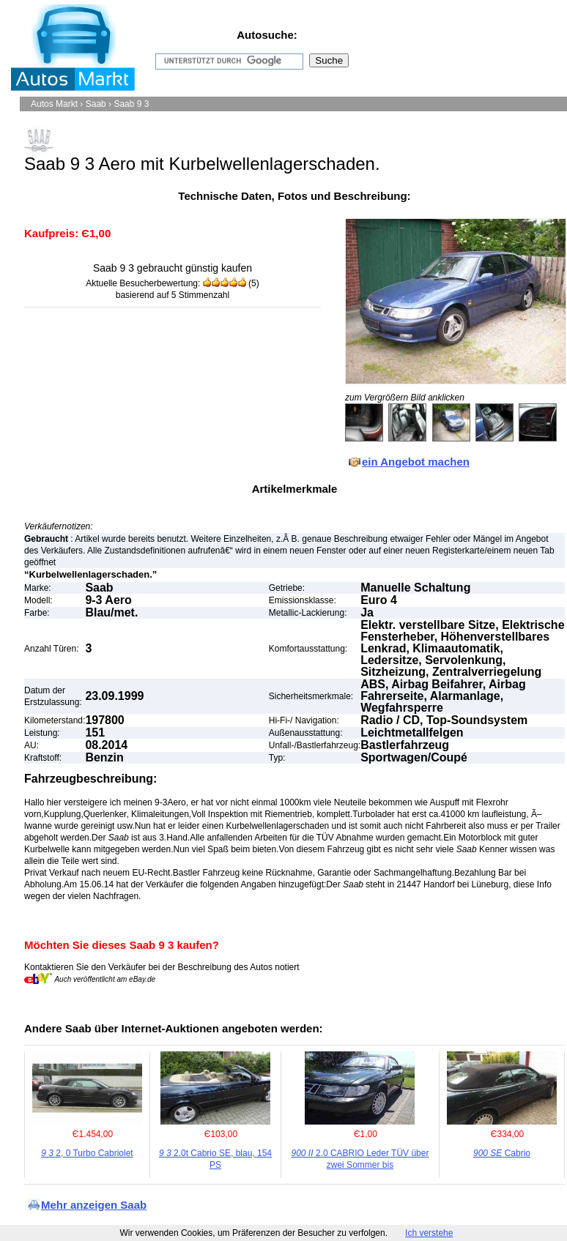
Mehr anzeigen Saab (94, 1205)
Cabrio (501, 1153)
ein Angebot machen (416, 461)
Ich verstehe (429, 1233)
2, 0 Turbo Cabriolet (87, 1153)
